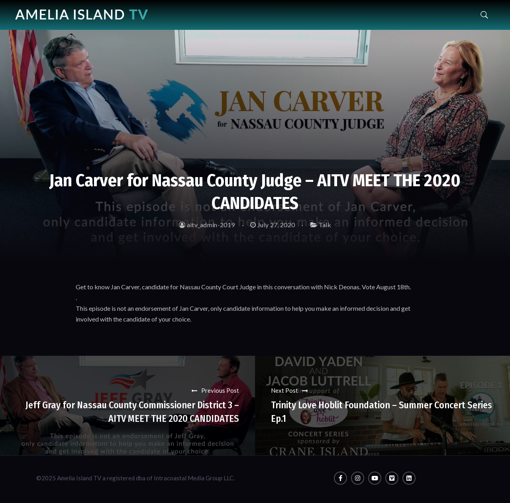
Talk (325, 224)
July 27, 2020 (272, 224)
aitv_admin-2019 (207, 224)
